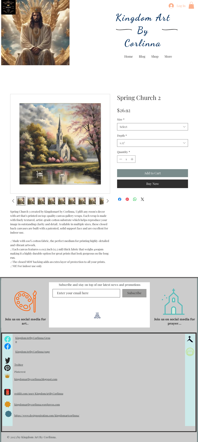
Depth (122, 135)
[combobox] (152, 127)
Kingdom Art (143, 17)
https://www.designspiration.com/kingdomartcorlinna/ (47, 415)
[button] (191, 5)
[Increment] (132, 159)
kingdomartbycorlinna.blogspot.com (35, 379)
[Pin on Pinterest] (127, 199)
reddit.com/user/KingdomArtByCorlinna (38, 393)
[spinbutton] (126, 159)
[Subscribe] (134, 293)
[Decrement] (120, 159)
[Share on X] (142, 199)
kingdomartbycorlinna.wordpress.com (37, 404)
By (143, 30)
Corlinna (142, 43)
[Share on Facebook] (119, 199)
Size (120, 119)
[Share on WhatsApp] (134, 199)
